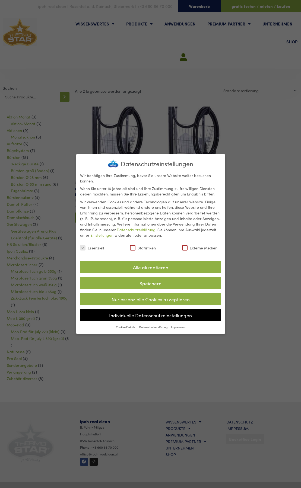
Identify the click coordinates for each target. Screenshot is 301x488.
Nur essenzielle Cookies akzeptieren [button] (151, 298)
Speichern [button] (150, 282)
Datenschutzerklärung (136, 229)
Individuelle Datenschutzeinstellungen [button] (150, 314)
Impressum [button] (178, 326)
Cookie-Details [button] (126, 326)
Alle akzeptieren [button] (150, 266)
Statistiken (143, 247)
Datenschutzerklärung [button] (153, 326)
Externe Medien (199, 247)
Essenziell (92, 247)
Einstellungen (101, 234)
